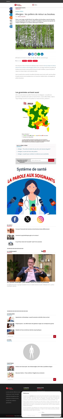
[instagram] (42, 219)
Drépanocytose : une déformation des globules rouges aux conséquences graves (35, 323)
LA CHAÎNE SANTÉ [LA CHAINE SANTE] (11, 251)
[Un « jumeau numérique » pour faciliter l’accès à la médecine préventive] (31, 268)
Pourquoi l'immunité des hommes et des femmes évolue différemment (33, 229)
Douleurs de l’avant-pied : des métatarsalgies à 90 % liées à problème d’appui (34, 366)
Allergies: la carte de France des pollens (28, 151)
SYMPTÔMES (10, 363)
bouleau (24, 60)
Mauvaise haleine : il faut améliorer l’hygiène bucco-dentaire (30, 372)
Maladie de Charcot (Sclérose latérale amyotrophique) (28, 330)
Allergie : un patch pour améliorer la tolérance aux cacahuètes (33, 154)
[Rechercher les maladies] (54, 336)
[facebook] (16, 219)
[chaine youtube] (48, 252)
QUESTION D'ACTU (20, 7)
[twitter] (29, 219)
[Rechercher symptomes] (54, 379)
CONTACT (8, 1)
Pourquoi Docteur (10, 415)
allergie (29, 60)
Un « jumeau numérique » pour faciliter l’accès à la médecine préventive (28, 282)
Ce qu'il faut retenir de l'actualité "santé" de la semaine (29, 241)
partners (32, 395)
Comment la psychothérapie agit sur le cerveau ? (27, 235)
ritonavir (35, 60)
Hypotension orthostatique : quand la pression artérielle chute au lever (33, 317)
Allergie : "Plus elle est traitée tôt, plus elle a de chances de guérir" (34, 149)
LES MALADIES (10, 314)
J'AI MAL (9, 339)
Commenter (44, 57)
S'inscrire (51, 160)
